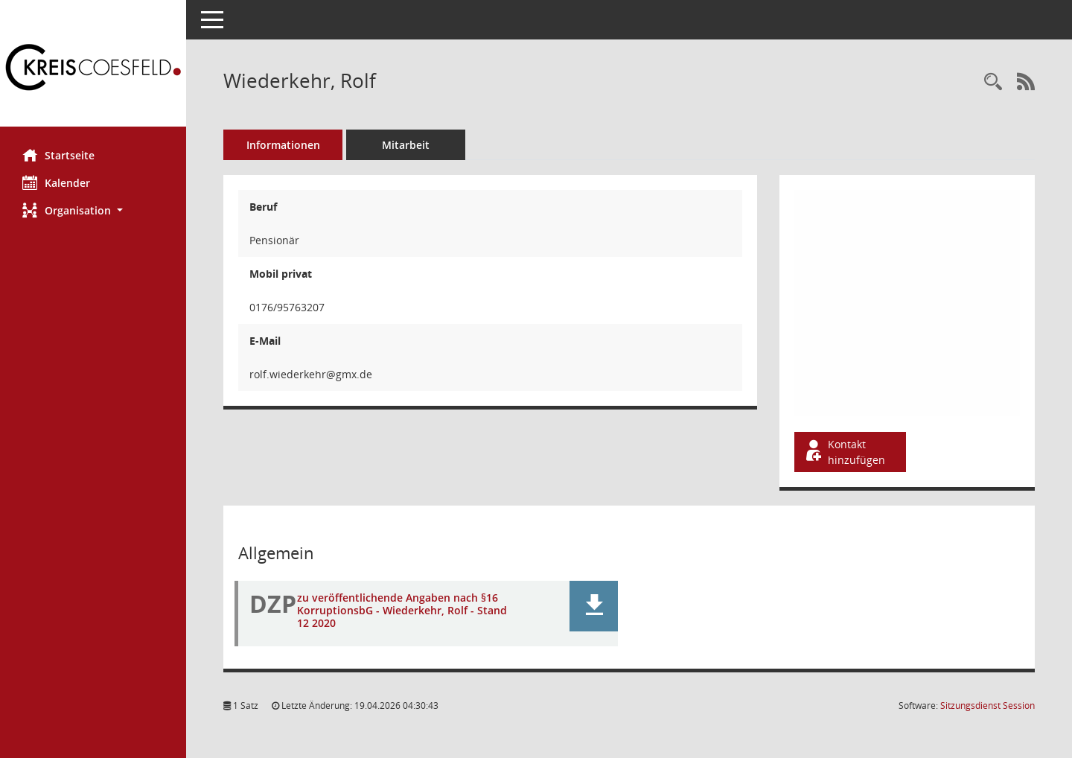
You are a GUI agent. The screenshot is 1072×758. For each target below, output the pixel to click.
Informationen (283, 145)
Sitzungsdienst (987, 705)
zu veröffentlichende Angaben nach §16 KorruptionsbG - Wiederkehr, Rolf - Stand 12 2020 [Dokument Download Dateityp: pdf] (402, 610)
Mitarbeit (406, 145)
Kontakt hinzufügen (844, 452)
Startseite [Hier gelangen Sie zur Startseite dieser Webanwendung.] (58, 154)
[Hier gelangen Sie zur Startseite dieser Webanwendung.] (93, 69)
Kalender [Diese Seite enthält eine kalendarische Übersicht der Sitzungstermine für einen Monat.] (56, 182)
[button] (93, 210)
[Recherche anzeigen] (993, 82)
